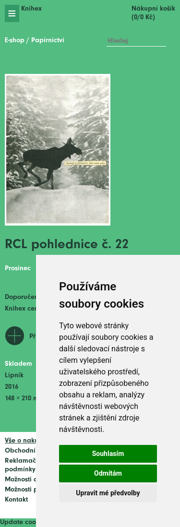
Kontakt (16, 500)
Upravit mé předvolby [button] (108, 493)
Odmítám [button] (108, 473)
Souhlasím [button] (108, 453)
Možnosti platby (29, 490)
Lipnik (14, 375)
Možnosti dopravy (32, 480)
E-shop (14, 40)
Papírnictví (47, 40)
